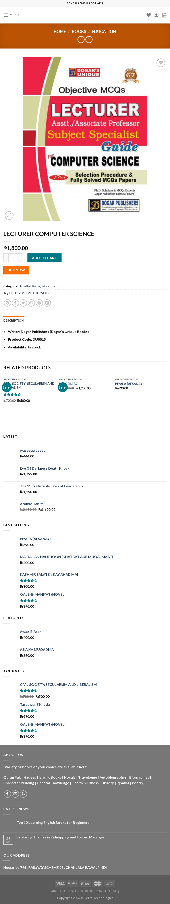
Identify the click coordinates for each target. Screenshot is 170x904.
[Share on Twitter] (23, 303)
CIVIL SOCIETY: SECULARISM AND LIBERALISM (28, 386)
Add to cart (44, 258)
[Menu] (11, 15)
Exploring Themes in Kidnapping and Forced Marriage (60, 837)
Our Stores (73, 891)
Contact (103, 891)
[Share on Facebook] (15, 303)
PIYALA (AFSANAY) (129, 384)
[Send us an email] (15, 794)
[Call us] (23, 794)
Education (104, 31)
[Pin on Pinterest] (39, 303)
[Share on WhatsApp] (7, 303)
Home (60, 31)
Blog (89, 891)
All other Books (30, 286)
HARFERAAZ (68, 384)
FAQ (116, 891)
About (56, 891)
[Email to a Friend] (31, 303)
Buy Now (16, 270)
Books (79, 31)
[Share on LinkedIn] (47, 303)
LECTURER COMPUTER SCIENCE (31, 293)
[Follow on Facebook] (7, 794)
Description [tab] (13, 320)
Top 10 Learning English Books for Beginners (53, 822)
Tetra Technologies (98, 898)
